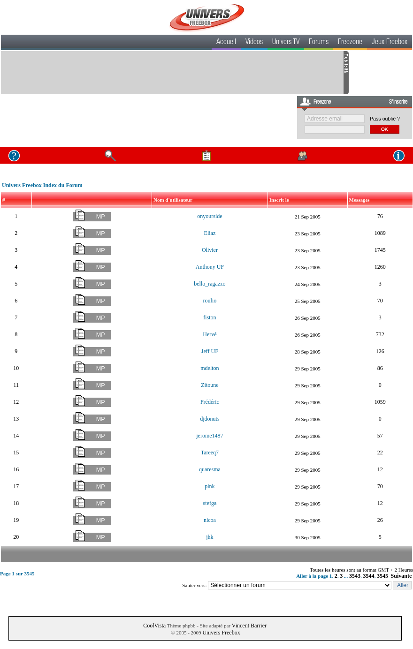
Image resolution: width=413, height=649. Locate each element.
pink (209, 486)
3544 (369, 576)
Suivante (401, 576)
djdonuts (209, 418)
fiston (209, 317)
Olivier (210, 250)
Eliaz (210, 233)
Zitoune (209, 385)
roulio (210, 300)
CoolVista (154, 625)
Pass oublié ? (385, 118)
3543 (354, 576)
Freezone (350, 42)
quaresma (210, 469)
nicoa (210, 520)
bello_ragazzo (209, 283)
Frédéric (209, 402)
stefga (210, 503)
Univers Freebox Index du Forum (42, 185)
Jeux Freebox (389, 42)
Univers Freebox (221, 632)
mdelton (209, 368)
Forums (319, 42)
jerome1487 (209, 435)
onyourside (209, 216)
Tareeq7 (210, 452)
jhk (209, 537)
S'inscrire (398, 102)
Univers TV (285, 42)
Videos (254, 42)
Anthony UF (210, 267)
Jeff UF (209, 351)
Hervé (209, 334)
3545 (382, 576)
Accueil (226, 42)
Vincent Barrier (249, 625)
